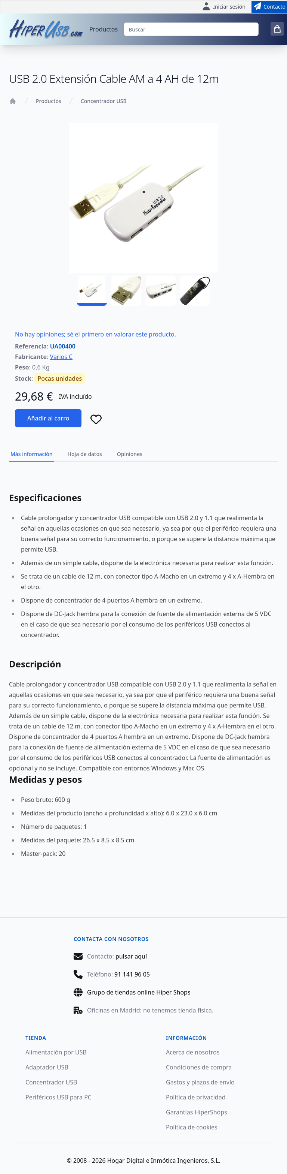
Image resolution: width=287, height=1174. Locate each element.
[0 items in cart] (277, 29)
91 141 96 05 (132, 974)
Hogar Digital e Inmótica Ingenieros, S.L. (163, 1160)
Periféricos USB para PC (58, 1097)
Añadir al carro (48, 418)
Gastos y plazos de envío (200, 1082)
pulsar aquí (131, 956)
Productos (103, 29)
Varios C (61, 357)
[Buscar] (191, 29)
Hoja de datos (85, 454)
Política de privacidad (196, 1097)
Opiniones (129, 454)
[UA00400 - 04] (195, 291)
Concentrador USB (104, 101)
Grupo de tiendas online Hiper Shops (139, 992)
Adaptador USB (46, 1067)
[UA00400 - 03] (161, 291)
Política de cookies (191, 1127)
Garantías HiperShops (196, 1112)
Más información (31, 454)
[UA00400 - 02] (126, 291)
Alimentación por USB (56, 1052)
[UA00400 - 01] (92, 291)
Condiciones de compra (199, 1067)
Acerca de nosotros (192, 1052)
